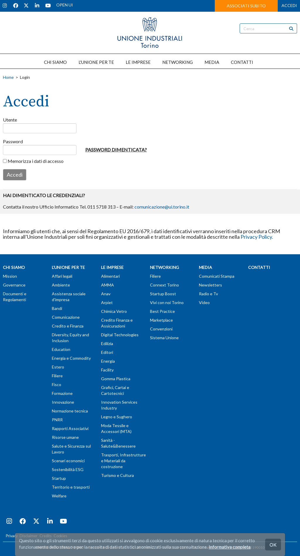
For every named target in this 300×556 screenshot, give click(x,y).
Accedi (15, 174)
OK (273, 544)
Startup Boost (163, 293)
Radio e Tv (208, 293)
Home (8, 77)
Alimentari (110, 276)
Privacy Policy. (257, 236)
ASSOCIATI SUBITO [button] (246, 5)
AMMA (107, 284)
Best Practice (162, 311)
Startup (59, 478)
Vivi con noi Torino (167, 302)
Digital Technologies (120, 334)
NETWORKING (177, 62)
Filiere (57, 375)
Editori (107, 352)
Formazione (62, 393)
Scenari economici (68, 460)
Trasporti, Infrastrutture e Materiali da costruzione (123, 460)
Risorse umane (65, 437)
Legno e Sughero (116, 416)
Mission (10, 276)
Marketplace (161, 320)
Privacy (12, 536)
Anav (105, 293)
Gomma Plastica (115, 378)
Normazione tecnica (70, 410)
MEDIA (211, 62)
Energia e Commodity (71, 358)
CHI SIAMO (55, 62)
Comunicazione (66, 317)
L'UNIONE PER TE (96, 62)
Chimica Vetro (114, 311)
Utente (9, 119)
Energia (108, 361)
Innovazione (63, 402)
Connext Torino (164, 284)
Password (9, 141)
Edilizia (107, 343)
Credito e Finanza (67, 325)
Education (61, 349)
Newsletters (210, 284)
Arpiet (107, 302)
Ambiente (61, 284)
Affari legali (62, 276)
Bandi (57, 308)
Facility (107, 369)
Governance (14, 284)
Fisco (56, 384)
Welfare (59, 495)
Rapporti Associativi (70, 428)
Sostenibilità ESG (67, 469)
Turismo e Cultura (117, 475)
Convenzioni (161, 328)
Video (204, 302)
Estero (58, 366)
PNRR (57, 419)
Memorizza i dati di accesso (33, 161)
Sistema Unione (164, 337)
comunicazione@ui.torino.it (161, 206)
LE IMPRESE (138, 62)
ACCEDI (289, 5)
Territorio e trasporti (71, 487)
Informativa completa (229, 547)
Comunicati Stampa (216, 276)
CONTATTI (242, 62)
